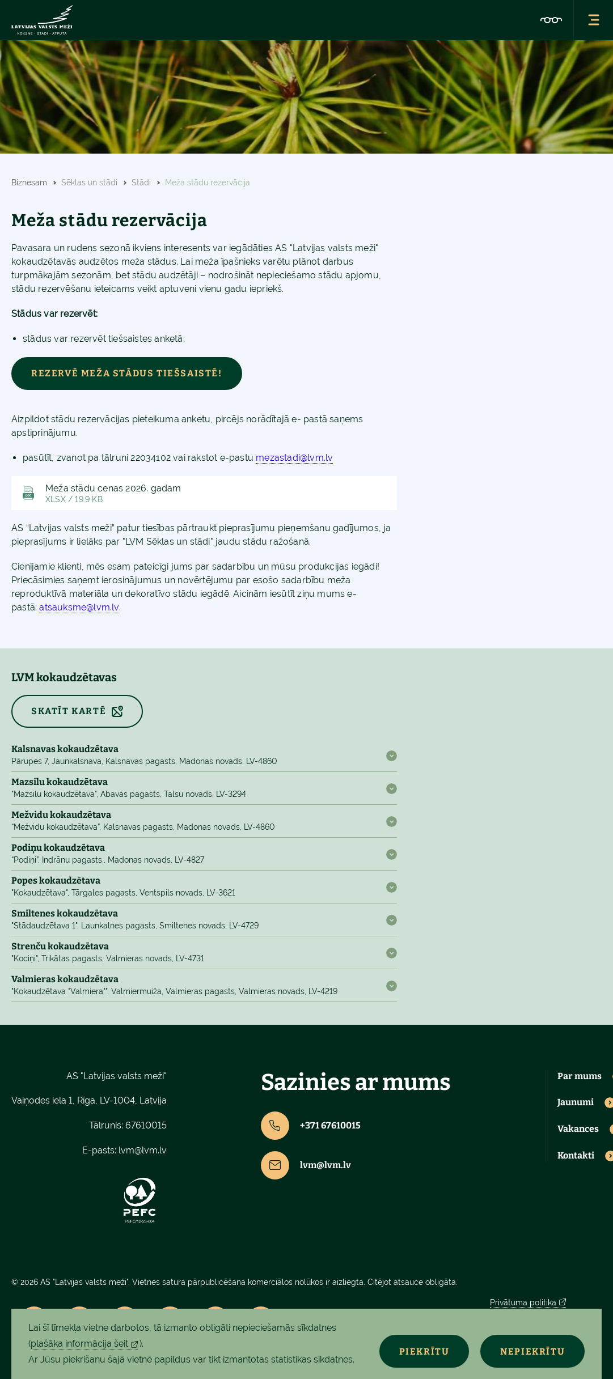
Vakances (578, 1129)
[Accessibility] (551, 20)
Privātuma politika (523, 1302)
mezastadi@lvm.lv (294, 457)
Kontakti (575, 1155)
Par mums (579, 1076)
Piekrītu (424, 1351)
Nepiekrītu (532, 1351)
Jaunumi (575, 1102)
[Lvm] (42, 20)
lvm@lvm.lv (143, 1150)
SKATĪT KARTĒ (68, 711)
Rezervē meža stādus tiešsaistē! (126, 373)
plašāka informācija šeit (79, 1343)
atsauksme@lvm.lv (79, 607)
